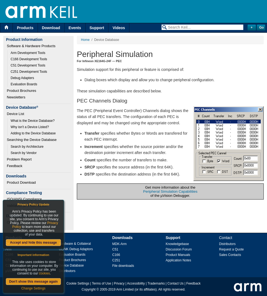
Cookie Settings (77, 283)
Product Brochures (21, 91)
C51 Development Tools (28, 65)
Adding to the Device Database (33, 133)
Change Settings (33, 288)
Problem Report (19, 159)
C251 (116, 260)
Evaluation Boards (24, 84)
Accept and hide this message (33, 242)
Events (75, 28)
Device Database (71, 265)
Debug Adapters (22, 78)
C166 (116, 255)
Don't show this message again (33, 281)
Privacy (119, 283)
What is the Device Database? (32, 121)
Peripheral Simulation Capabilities (170, 191)
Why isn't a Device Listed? (30, 127)
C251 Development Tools (29, 72)
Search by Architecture (27, 147)
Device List (15, 114)
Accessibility (136, 283)
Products (25, 28)
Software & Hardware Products (31, 46)
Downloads (122, 237)
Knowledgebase (177, 244)
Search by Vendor (24, 153)
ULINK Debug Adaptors (76, 249)
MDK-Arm (119, 244)
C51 (115, 249)
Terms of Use (101, 283)
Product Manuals (178, 255)
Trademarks (156, 283)
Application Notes (178, 260)
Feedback (14, 166)
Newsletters (16, 97)
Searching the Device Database (32, 140)
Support (97, 28)
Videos (119, 28)
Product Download (21, 182)
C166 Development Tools (29, 59)
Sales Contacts (230, 255)
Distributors (67, 271)
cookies (44, 273)
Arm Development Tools (28, 53)
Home (85, 40)
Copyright (89, 289)
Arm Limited (125, 289)
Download (51, 28)
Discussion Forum (179, 249)
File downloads (123, 266)
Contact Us (176, 283)
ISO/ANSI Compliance (24, 199)
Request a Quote (231, 249)
